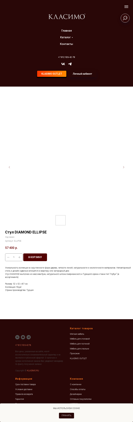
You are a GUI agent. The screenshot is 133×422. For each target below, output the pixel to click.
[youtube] (23, 337)
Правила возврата (24, 394)
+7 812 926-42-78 (66, 57)
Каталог (65, 37)
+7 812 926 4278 (23, 345)
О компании (75, 384)
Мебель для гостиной (80, 344)
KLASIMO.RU (33, 370)
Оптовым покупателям (80, 399)
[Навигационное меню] (126, 6)
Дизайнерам (76, 394)
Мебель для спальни (79, 349)
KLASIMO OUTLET (78, 358)
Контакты (66, 44)
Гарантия (19, 399)
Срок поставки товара (25, 384)
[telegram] (70, 64)
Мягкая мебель (77, 334)
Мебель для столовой (80, 339)
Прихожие (74, 353)
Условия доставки (23, 389)
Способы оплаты (77, 389)
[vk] (63, 64)
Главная (66, 30)
